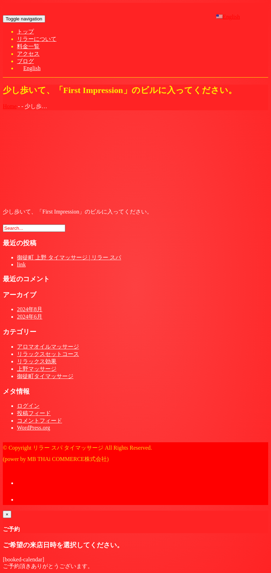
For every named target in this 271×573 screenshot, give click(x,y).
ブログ (25, 61)
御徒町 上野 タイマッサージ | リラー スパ (69, 257)
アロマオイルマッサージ (48, 347)
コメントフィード (39, 421)
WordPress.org (33, 428)
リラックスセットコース (48, 354)
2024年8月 (29, 309)
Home (10, 106)
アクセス (28, 54)
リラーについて (36, 39)
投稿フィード (34, 413)
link (21, 264)
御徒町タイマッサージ (45, 376)
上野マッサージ (36, 369)
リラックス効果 (36, 361)
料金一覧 (28, 46)
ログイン (28, 406)
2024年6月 (29, 317)
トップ (25, 32)
